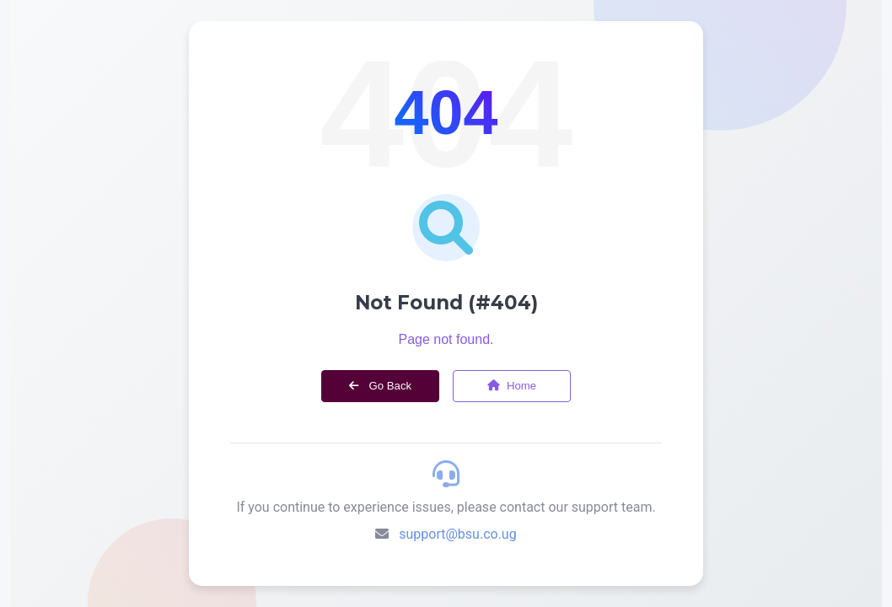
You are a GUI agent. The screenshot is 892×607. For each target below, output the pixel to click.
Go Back (380, 385)
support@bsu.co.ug (457, 534)
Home (511, 385)
